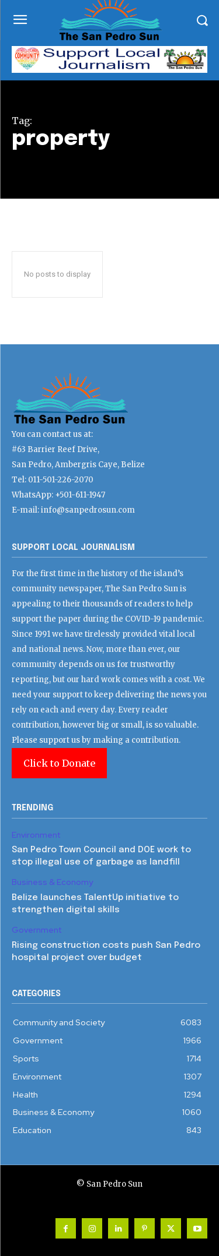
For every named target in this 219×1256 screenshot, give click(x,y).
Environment (36, 835)
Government (36, 930)
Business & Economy (52, 882)
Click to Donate (59, 763)
